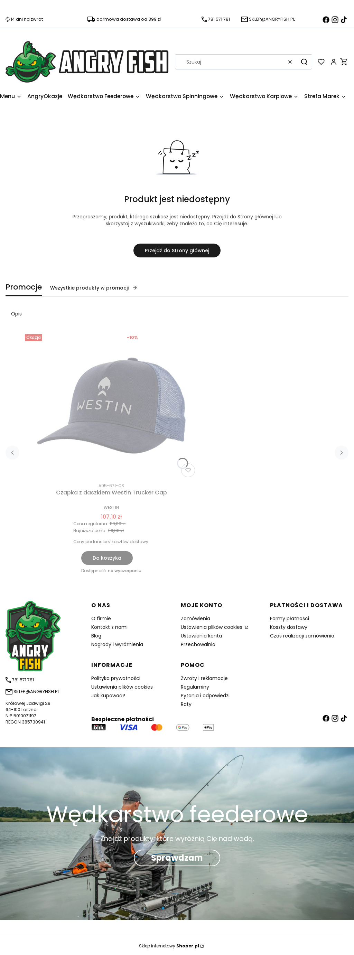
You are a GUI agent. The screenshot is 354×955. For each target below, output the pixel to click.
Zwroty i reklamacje (204, 678)
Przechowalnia (198, 644)
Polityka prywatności (115, 678)
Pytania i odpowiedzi (205, 695)
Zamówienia (195, 618)
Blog (96, 635)
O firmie (101, 618)
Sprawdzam (177, 857)
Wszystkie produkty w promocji (94, 287)
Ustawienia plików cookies (212, 627)
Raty (186, 704)
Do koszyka (107, 558)
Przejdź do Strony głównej (177, 250)
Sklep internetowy (169, 946)
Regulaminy (195, 686)
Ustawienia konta (201, 635)
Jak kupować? (108, 695)
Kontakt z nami (109, 627)
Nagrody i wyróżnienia (117, 644)
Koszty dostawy (288, 627)
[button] (304, 62)
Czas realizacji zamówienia (302, 635)
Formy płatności (289, 618)
